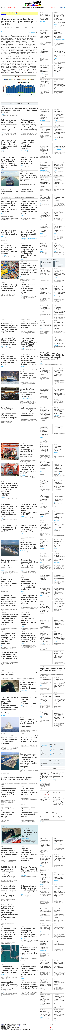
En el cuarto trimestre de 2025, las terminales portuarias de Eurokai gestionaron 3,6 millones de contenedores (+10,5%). (9, 489)
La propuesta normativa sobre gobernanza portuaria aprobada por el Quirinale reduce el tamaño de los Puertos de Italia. (29, 251)
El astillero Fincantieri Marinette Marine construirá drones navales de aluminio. (59, 558)
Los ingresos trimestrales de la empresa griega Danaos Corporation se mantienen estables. (45, 35)
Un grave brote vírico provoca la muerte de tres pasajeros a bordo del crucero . (28, 376)
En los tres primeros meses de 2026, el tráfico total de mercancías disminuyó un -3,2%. (18, 678)
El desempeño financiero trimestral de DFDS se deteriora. (59, 198)
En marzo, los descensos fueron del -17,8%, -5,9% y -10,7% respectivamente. (59, 475)
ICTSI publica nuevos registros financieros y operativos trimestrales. (44, 246)
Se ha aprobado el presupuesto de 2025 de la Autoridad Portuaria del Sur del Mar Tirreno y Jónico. (59, 340)
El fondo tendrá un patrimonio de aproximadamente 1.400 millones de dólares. (28, 821)
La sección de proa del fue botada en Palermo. (45, 131)
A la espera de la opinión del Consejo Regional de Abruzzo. (59, 27)
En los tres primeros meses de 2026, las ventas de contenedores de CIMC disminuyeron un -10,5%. (59, 392)
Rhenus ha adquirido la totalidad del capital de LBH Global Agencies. (59, 411)
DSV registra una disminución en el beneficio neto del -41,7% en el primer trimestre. (59, 325)
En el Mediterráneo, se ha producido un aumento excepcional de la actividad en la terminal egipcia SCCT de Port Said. (45, 647)
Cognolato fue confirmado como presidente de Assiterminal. (44, 52)
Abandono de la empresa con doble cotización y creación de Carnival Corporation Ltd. (8, 239)
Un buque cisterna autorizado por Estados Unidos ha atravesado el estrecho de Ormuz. (9, 969)
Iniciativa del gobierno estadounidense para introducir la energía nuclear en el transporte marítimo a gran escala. (9, 206)
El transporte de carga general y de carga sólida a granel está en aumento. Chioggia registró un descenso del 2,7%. (9, 572)
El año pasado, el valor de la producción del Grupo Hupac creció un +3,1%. (9, 528)
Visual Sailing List (47, 262)
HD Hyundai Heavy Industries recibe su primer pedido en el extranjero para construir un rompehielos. (8, 638)
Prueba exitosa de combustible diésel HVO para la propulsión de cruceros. (27, 144)
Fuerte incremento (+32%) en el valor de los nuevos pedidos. (45, 534)
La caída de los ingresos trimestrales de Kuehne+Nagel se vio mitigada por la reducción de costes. (28, 637)
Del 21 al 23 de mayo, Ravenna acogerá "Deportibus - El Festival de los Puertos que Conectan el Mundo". (45, 214)
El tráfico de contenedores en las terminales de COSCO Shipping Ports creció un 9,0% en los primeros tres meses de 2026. (45, 637)
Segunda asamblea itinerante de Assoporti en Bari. (58, 427)
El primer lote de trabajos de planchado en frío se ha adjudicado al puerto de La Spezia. (45, 273)
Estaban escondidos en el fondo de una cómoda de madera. (45, 627)
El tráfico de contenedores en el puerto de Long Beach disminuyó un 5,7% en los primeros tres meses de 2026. (59, 636)
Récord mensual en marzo (6, 151)
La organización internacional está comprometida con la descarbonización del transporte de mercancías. (59, 533)
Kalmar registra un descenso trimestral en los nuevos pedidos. (59, 213)
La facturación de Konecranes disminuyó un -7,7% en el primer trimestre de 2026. (59, 273)
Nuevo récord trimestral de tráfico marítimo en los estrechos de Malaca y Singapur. (9, 249)
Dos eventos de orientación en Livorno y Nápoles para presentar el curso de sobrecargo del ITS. (59, 115)
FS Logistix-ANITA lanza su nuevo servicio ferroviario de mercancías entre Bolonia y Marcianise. (45, 466)
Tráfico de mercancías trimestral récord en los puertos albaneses (45, 324)
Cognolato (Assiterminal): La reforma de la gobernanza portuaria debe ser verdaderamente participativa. (29, 854)
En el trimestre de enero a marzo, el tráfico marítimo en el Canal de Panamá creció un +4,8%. (29, 342)
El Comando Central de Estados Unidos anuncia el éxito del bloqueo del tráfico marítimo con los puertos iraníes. (8, 933)
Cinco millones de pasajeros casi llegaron (9, 115)
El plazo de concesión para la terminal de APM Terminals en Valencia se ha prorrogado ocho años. (44, 499)
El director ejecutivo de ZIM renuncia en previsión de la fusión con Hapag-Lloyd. (29, 889)
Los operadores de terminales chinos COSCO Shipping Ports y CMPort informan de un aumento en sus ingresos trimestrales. (59, 373)
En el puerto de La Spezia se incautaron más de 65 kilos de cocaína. (45, 621)
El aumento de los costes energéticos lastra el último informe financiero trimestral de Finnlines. (45, 183)
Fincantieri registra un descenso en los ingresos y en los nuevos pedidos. (29, 160)
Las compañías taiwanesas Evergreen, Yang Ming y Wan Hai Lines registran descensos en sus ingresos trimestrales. (59, 467)
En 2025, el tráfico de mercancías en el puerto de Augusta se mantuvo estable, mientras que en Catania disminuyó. (8, 872)
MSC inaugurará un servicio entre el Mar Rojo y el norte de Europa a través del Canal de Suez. (59, 246)
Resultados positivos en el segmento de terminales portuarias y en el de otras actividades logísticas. (28, 279)
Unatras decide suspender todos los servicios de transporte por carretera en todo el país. (9, 852)
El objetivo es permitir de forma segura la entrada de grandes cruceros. (45, 157)
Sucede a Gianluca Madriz (59, 140)
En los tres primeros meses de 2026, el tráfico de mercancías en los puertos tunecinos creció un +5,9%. (18, 191)
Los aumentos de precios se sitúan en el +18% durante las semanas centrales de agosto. (29, 134)
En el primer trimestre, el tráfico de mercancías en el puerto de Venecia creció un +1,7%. (9, 564)
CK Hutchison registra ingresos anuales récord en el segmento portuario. (59, 576)
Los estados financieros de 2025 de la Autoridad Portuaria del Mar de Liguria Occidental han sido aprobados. (29, 584)
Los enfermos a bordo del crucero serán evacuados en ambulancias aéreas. (9, 341)
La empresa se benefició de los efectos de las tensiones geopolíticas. (45, 123)
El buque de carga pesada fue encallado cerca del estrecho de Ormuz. (45, 198)
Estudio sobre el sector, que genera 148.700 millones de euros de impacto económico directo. (28, 332)
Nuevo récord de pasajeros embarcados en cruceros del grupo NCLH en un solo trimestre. (9, 360)
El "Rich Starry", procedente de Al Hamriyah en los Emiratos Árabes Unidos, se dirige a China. (9, 977)
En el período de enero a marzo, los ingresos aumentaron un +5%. (59, 219)
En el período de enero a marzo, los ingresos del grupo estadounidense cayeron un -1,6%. (8, 590)
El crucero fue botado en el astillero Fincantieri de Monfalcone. (29, 870)
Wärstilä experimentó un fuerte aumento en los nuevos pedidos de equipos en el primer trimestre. (29, 599)
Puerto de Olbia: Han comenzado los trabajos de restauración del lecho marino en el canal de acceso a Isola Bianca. (45, 149)
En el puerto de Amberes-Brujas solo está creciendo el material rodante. (19, 674)
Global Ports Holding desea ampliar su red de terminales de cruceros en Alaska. (9, 288)
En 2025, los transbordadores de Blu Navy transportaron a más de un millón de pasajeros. (59, 515)
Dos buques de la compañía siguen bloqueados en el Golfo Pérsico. (45, 43)
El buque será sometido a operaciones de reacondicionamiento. (59, 610)
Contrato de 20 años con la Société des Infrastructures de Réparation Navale (59, 152)
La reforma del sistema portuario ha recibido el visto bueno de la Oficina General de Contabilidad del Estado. (9, 619)
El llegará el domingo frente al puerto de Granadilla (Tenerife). (28, 233)
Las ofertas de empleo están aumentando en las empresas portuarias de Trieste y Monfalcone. (45, 228)
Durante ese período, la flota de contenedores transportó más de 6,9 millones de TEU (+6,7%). (27, 478)
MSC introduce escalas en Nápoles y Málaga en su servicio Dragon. (45, 69)
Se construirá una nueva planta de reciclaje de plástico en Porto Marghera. (29, 791)
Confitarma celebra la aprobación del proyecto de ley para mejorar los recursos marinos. (45, 308)
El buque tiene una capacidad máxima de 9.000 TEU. (44, 519)
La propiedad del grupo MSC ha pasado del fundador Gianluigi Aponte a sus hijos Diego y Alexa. (9, 986)
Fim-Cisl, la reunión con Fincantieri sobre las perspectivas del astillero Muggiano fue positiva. (59, 165)
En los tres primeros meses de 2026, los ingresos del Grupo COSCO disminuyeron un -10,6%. (28, 469)
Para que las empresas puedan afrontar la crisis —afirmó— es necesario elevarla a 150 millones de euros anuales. (9, 748)
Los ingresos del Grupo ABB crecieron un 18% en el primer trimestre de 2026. (45, 527)
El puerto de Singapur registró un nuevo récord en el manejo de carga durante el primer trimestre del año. (29, 971)
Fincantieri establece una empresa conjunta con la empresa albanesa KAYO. (29, 528)
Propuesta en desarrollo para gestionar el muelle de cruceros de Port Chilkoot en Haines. (9, 295)
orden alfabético (60, 264)
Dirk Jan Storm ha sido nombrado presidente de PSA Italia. (44, 391)
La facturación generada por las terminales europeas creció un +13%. (59, 582)
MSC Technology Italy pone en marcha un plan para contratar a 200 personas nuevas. (45, 16)
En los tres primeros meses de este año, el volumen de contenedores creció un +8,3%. (9, 663)
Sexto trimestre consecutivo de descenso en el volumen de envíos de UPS (9, 582)
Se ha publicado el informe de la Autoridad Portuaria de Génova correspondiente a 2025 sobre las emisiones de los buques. (45, 430)
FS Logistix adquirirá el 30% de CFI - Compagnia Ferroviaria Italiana (29, 700)
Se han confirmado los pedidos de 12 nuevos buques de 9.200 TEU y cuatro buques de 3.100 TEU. (58, 237)
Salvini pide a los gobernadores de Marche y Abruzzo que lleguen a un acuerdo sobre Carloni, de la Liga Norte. (59, 299)
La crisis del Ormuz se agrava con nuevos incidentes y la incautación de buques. (28, 685)
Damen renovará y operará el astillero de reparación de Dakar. (59, 146)
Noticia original (3, 14)
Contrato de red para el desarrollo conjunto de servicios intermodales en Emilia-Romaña (45, 84)
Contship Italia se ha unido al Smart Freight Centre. (59, 526)
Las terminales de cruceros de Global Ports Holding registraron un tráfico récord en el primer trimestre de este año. (19, 110)
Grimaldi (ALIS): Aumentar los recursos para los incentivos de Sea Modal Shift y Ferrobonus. (9, 740)
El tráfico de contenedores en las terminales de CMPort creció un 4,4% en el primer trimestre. (45, 543)
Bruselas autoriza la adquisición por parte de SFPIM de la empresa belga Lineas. (59, 656)
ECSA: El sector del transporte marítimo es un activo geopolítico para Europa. (29, 325)
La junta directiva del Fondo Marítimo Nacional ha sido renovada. (59, 69)
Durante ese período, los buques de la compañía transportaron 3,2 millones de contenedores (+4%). (29, 420)
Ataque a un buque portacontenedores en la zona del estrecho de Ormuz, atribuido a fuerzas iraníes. (28, 723)
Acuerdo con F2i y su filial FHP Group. (28, 706)
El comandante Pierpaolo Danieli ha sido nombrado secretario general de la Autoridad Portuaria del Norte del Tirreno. (9, 600)
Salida (57, 261)
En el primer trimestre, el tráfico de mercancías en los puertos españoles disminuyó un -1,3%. (59, 497)
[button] (64, 7)
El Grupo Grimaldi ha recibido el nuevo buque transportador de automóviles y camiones (59, 591)
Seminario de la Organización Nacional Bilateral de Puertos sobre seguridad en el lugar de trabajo (29, 564)
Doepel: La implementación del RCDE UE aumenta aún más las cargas (45, 190)
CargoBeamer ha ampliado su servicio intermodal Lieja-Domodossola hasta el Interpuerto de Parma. (59, 543)
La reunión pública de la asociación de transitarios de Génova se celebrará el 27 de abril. (45, 590)
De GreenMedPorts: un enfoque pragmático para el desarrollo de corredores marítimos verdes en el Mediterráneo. (59, 485)
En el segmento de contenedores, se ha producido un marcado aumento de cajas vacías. (29, 746)
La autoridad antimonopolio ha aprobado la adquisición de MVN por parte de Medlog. (45, 558)
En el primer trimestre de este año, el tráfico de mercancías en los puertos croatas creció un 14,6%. (9, 144)
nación (58, 265)
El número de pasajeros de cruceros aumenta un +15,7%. (59, 505)
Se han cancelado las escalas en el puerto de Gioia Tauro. (44, 76)
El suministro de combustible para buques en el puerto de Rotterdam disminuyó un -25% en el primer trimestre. (59, 623)
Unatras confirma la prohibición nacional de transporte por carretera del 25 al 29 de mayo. (8, 792)
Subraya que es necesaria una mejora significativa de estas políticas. (59, 92)
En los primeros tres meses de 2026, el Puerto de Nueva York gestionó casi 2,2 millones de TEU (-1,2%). (59, 43)
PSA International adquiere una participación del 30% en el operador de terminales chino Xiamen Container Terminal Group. (28, 451)
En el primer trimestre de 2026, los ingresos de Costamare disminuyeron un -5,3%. (59, 228)
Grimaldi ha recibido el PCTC (45, 513)
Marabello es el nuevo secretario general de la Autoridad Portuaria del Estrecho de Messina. (59, 183)
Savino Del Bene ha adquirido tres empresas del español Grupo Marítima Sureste (45, 165)
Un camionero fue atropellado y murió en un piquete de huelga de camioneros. (45, 576)
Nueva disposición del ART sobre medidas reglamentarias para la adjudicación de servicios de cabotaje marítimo (45, 291)
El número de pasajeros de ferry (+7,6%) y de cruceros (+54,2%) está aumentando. (17, 197)
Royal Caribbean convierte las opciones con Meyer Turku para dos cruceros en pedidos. (29, 545)
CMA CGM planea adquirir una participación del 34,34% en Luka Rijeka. (28, 289)
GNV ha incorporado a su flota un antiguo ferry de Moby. (59, 605)
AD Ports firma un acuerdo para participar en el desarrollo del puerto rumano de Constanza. (29, 932)
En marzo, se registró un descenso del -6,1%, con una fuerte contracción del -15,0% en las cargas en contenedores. (8, 134)
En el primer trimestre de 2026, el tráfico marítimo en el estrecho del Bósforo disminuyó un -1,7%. (29, 360)
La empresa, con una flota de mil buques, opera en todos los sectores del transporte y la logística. (9, 994)
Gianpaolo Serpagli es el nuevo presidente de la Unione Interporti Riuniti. (45, 483)
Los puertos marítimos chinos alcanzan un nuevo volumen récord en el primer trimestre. (9, 656)
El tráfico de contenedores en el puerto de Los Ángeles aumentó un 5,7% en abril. (59, 34)
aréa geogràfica (60, 266)
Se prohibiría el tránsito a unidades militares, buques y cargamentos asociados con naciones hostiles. (29, 841)
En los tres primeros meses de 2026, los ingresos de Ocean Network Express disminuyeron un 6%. (29, 412)
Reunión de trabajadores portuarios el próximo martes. (51, 364)
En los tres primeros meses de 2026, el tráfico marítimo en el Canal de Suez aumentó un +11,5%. (28, 177)
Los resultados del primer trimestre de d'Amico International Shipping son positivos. (45, 115)
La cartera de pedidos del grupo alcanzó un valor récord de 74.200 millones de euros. (29, 168)
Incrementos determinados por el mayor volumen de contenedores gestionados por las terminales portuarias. (59, 382)
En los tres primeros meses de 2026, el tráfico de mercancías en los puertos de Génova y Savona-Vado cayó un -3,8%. (9, 125)
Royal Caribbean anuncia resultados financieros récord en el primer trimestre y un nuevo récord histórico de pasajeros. (9, 413)
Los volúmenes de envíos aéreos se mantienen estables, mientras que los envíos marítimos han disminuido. (28, 646)
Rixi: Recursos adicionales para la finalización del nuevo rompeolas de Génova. (45, 371)
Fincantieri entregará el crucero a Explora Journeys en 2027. (45, 136)
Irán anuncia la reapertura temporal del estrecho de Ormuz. (29, 833)
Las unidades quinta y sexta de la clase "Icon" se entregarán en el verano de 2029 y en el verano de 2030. (29, 553)
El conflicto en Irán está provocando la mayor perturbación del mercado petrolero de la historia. (28, 951)
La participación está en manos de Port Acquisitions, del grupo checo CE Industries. (28, 297)
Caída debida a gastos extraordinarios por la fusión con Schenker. (59, 332)
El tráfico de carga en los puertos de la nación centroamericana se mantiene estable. (28, 351)
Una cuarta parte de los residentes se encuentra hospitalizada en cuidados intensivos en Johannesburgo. (27, 383)
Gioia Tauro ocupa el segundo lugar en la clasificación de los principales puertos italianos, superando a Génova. (9, 162)
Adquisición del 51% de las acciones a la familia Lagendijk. (59, 417)
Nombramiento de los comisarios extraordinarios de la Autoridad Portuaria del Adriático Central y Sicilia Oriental (59, 290)
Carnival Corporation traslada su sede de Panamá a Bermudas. (9, 232)
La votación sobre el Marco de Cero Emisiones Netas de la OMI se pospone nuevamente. (28, 392)
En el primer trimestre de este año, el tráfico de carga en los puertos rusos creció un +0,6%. (29, 986)
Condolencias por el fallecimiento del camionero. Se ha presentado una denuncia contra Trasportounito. (8, 801)
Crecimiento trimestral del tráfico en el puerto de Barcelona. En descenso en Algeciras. (29, 739)
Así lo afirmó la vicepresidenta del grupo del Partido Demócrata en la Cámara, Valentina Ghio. (29, 218)
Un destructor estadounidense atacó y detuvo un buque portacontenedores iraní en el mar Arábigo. (9, 812)
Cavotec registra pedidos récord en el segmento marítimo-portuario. (59, 448)
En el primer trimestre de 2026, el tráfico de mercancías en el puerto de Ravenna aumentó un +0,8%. (59, 53)
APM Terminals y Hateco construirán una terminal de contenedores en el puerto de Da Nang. (45, 449)
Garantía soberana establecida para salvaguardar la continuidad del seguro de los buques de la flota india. (29, 812)
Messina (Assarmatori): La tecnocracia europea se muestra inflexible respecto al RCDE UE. (59, 85)
